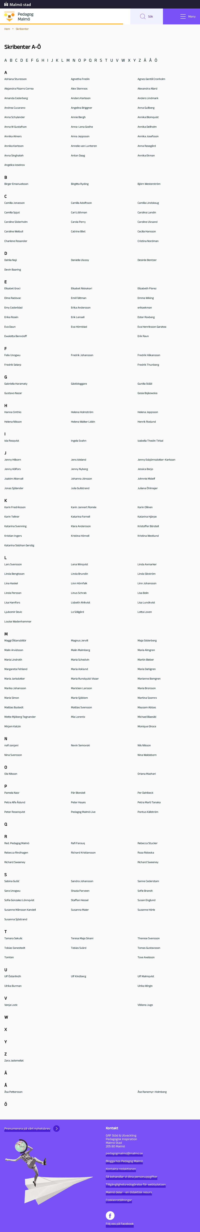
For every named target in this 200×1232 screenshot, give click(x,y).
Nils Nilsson (144, 745)
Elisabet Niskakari (81, 288)
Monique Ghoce (147, 726)
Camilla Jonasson (14, 203)
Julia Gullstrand (80, 488)
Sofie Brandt (145, 891)
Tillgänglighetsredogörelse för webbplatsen (136, 1184)
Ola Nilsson (10, 774)
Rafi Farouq (78, 843)
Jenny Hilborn (12, 459)
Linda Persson (12, 593)
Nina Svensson (13, 755)
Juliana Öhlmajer (148, 488)
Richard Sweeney (14, 862)
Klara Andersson (81, 526)
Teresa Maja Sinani (82, 938)
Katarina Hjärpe (147, 517)
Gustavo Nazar (13, 393)
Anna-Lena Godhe (82, 127)
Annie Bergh (78, 117)
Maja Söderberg (147, 640)
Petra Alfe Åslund (14, 802)
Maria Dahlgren (147, 669)
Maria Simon (11, 698)
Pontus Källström (148, 812)
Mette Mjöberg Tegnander (20, 717)
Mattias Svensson (81, 707)
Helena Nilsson (13, 422)
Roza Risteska (146, 853)
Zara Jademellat (14, 1061)
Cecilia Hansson (147, 231)
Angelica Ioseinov (14, 165)
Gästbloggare (79, 384)
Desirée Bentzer (147, 260)
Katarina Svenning (15, 526)
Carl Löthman (79, 212)
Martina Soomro (147, 698)
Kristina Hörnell (80, 536)
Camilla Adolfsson (81, 203)
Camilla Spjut (12, 212)
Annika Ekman (146, 155)
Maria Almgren (146, 650)
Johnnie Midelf (146, 478)
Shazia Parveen (80, 891)
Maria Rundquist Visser (85, 678)
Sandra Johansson (82, 881)
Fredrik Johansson (82, 355)
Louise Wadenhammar (17, 622)
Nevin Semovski (80, 745)
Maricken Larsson (81, 688)
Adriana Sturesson (15, 79)
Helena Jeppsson (148, 412)
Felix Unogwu (12, 355)
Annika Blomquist (148, 117)
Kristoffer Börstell (148, 526)
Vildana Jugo (145, 1005)
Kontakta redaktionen (121, 1169)
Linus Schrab (79, 593)
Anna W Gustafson (15, 127)
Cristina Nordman (148, 241)
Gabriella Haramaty (15, 384)
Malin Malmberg (80, 650)
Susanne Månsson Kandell (20, 910)
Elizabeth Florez (147, 288)
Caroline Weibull (13, 231)
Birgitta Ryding (80, 184)
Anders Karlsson (81, 98)
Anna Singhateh (14, 155)
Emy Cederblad (13, 307)
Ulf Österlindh (12, 976)
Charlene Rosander (15, 241)
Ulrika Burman (13, 986)
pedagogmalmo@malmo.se (124, 1153)
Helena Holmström (82, 412)
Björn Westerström (149, 184)
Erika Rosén (11, 317)
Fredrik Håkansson (149, 355)
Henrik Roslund (147, 422)
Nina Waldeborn (147, 755)
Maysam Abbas (147, 707)
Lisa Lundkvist (146, 602)
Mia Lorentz (78, 717)
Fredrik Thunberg (148, 365)
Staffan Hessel (79, 900)
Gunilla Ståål (145, 384)
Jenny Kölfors (12, 469)
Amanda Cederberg (16, 98)
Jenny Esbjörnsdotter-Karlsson (156, 459)
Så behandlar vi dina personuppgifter (131, 1176)
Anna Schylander (14, 117)
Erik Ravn (143, 336)
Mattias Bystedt (13, 707)
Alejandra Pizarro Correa (19, 88)
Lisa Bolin (143, 593)
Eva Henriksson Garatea (152, 327)
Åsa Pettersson (13, 1092)
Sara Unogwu (12, 891)
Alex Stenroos (79, 88)
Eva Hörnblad (79, 327)
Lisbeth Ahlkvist (80, 602)
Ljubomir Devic (13, 612)
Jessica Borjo (145, 469)
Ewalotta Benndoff (15, 336)
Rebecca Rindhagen (16, 853)
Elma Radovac (12, 298)
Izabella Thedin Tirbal (150, 440)
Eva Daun (10, 327)
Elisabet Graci (12, 288)
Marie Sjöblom (79, 698)
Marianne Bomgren (149, 678)
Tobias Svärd (78, 948)
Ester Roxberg (146, 317)
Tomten (9, 957)
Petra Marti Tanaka (149, 802)
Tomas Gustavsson (149, 948)
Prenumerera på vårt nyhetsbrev (32, 1128)
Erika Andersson (81, 307)
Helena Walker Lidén (83, 422)
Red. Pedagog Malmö (16, 843)
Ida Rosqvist (11, 440)
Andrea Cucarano (14, 108)
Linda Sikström (147, 574)
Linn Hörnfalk (79, 583)
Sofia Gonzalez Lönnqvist (19, 900)
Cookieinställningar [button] (119, 1200)
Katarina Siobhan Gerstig (19, 545)
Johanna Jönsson (81, 478)
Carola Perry (78, 222)
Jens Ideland (78, 459)
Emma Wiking (146, 298)
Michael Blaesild (147, 717)
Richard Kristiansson (83, 853)
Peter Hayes (78, 802)
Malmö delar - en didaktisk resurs (129, 1192)
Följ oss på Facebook (120, 1218)
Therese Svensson (149, 938)
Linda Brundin (79, 574)
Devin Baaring (12, 269)
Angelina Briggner (81, 108)
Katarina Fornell (80, 517)
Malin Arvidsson (13, 650)
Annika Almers (13, 136)
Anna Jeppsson (80, 136)
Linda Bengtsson (14, 574)
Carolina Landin (147, 212)
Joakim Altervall (13, 478)
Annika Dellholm (147, 127)
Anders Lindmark (148, 98)
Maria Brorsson (147, 688)
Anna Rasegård (147, 146)
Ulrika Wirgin (145, 986)
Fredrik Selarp (12, 365)
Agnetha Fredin (80, 79)
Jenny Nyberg (79, 469)
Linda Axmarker (147, 564)
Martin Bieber (146, 659)
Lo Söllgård (77, 612)
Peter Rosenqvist (14, 812)
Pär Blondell (78, 793)
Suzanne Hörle (146, 910)
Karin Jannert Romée (83, 507)
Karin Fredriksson (15, 507)
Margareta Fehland (15, 669)
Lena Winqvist (79, 564)
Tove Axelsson (146, 957)
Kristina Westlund (148, 536)
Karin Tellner (11, 517)
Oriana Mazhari (147, 774)
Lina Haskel (11, 583)
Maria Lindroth (13, 659)
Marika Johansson (15, 688)
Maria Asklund (79, 669)
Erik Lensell (77, 317)
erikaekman (145, 307)
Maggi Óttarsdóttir (15, 640)
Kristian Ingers (13, 536)
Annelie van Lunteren (84, 146)
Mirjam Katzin (12, 726)
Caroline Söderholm (16, 222)
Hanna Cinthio (12, 412)
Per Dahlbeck (145, 793)
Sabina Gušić (11, 881)
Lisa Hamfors (12, 602)
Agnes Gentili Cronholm (151, 79)
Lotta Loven (145, 612)
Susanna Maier (80, 910)
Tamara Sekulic (13, 938)
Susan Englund (147, 900)
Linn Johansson (147, 583)
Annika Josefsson (148, 136)
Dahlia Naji (10, 260)
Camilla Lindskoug (148, 203)
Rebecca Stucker (148, 843)
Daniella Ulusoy (80, 260)
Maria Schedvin (80, 659)
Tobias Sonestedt (14, 948)
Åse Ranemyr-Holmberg (152, 1092)
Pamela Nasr (11, 793)
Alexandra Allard (147, 88)
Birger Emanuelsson (16, 184)
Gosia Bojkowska (147, 393)
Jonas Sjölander (13, 488)
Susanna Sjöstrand (15, 919)
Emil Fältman (78, 298)
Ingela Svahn (78, 440)
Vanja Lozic (11, 1005)
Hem (7, 29)
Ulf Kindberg (78, 976)
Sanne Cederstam (148, 881)
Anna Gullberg (146, 108)
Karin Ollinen (145, 507)
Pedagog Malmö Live (83, 812)
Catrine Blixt (78, 231)
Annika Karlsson (14, 146)
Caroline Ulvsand (148, 222)
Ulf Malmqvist (146, 976)
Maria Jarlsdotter (14, 678)
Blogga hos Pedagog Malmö (124, 1161)
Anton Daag (78, 155)
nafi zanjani (11, 745)
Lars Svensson (13, 564)
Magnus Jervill (79, 640)
